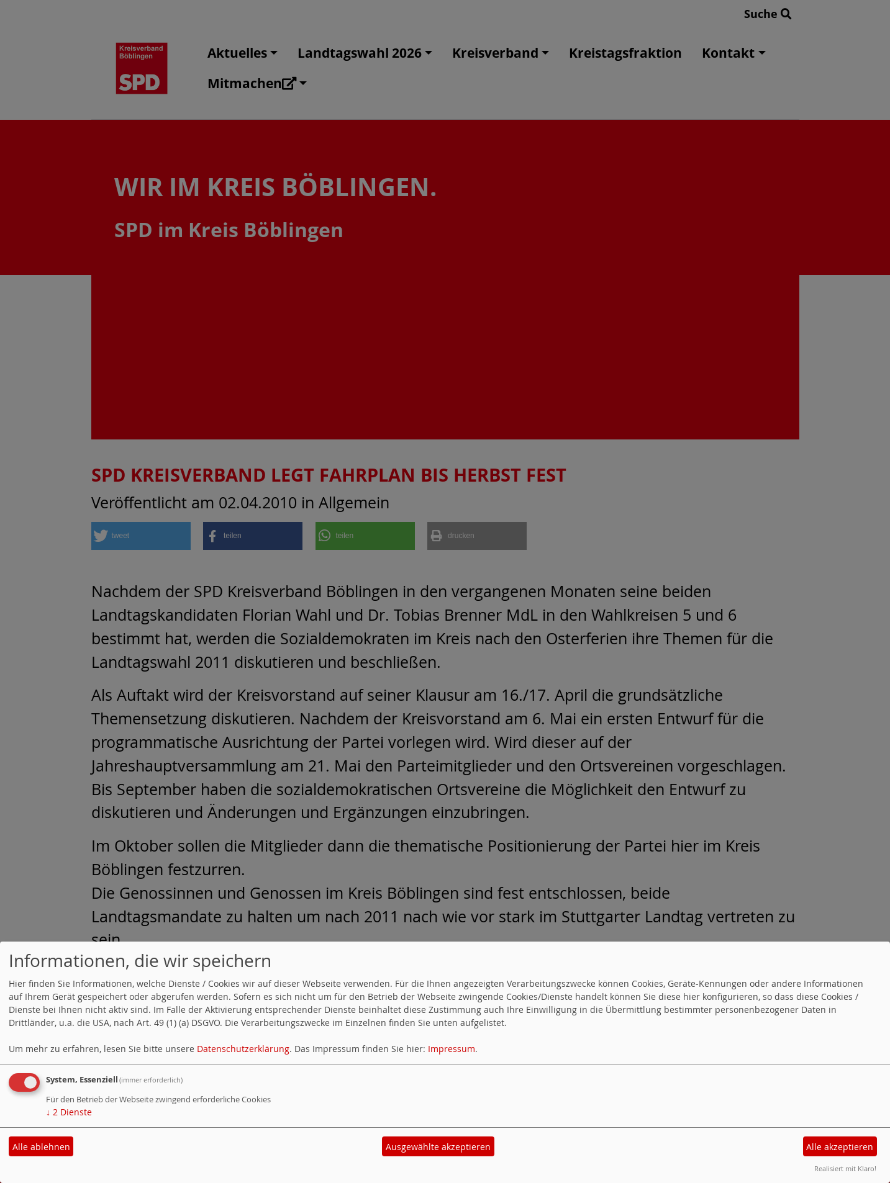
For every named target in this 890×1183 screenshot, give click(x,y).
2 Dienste (69, 1112)
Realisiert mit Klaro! (845, 1168)
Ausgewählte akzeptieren (438, 1147)
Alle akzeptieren (839, 1147)
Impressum (451, 1049)
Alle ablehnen (41, 1147)
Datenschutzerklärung (243, 1049)
